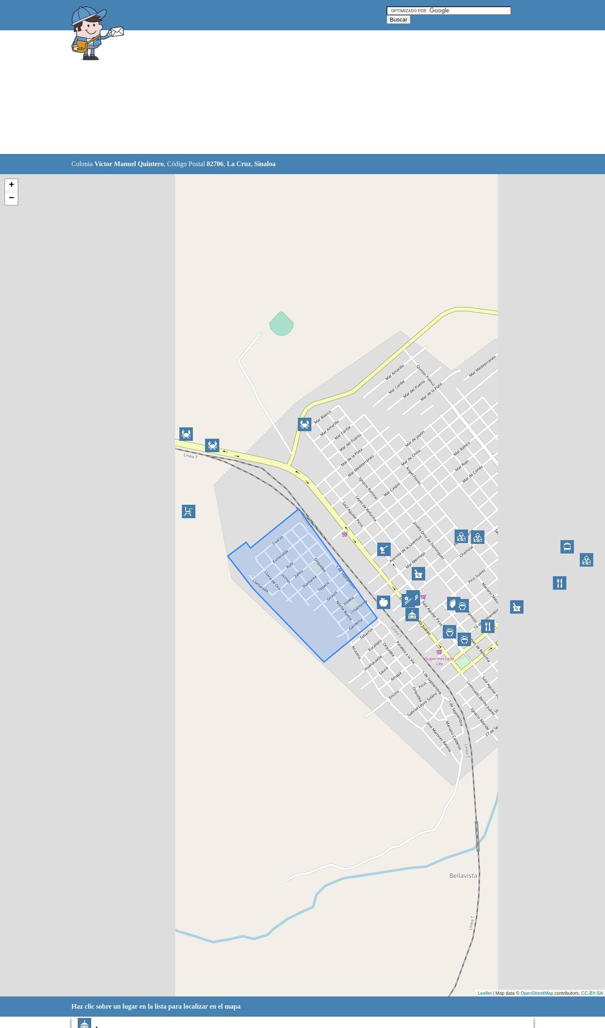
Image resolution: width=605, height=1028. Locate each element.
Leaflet (485, 993)
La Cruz (239, 163)
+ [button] (11, 185)
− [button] (11, 198)
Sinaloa (265, 163)
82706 (215, 163)
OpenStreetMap (537, 993)
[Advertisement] (281, 92)
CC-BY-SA (592, 993)
